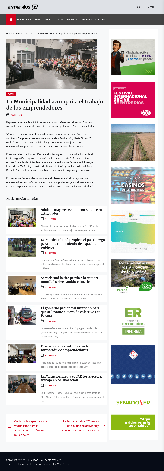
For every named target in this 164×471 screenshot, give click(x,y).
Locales (58, 19)
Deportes (86, 19)
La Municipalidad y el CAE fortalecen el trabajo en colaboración (71, 378)
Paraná (11, 94)
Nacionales (24, 19)
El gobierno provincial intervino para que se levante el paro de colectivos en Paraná (71, 312)
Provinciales (42, 19)
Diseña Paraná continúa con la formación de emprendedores (65, 348)
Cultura (100, 19)
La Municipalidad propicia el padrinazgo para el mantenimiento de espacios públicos (73, 243)
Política (72, 19)
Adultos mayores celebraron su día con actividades (71, 211)
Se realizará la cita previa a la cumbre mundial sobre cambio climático (70, 280)
